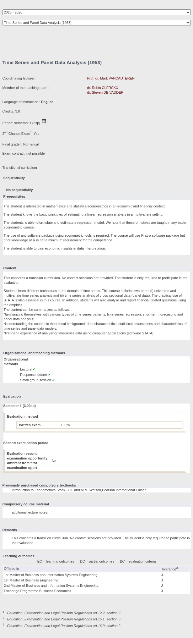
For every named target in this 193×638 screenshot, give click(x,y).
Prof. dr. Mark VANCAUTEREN (111, 78)
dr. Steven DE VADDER (105, 92)
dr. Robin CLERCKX (102, 88)
